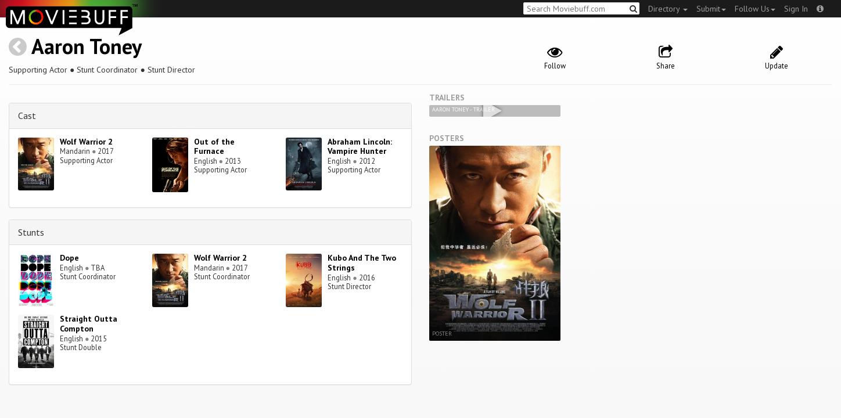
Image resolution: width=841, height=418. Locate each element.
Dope (69, 258)
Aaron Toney (86, 46)
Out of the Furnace (214, 146)
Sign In (796, 8)
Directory (668, 8)
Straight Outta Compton (88, 324)
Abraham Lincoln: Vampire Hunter (360, 146)
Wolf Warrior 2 (86, 141)
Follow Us (755, 8)
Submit (711, 8)
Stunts (31, 232)
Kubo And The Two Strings (362, 263)
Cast (27, 115)
